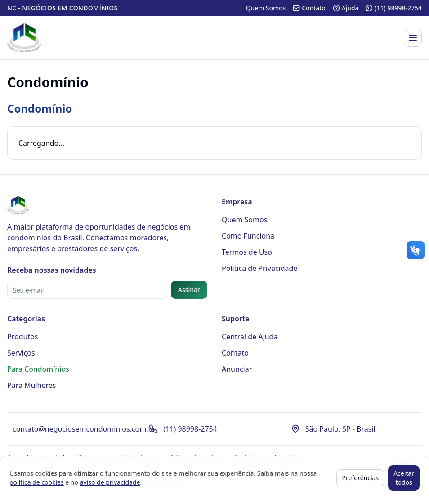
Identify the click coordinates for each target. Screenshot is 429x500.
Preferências (360, 477)
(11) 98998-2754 (190, 429)
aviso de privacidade (110, 482)
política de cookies (36, 482)
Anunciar (237, 369)
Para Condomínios (38, 369)
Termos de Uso (247, 252)
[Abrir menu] (413, 38)
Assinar (189, 289)
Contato (235, 353)
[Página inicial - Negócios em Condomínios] (24, 37)
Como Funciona (248, 236)
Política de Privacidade (259, 268)
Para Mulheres (31, 385)
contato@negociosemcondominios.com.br (84, 429)
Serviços (21, 353)
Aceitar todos (403, 477)
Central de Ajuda (249, 337)
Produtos (22, 337)
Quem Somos (244, 220)
